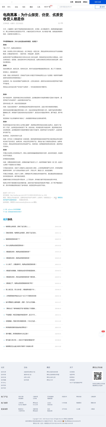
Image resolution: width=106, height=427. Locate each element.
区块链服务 (50, 396)
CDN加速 (64, 403)
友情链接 (72, 380)
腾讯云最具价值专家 (52, 372)
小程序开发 (21, 411)
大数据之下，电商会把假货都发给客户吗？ (19, 283)
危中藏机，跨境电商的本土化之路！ (17, 333)
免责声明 (72, 374)
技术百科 (3, 385)
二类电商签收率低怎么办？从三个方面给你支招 (21, 296)
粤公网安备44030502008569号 (72, 421)
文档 (71, 2)
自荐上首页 (27, 377)
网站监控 (35, 411)
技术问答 (3, 374)
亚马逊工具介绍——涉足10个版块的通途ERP (20, 340)
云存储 (35, 398)
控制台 (85, 2)
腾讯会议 (35, 403)
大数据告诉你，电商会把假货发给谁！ (18, 258)
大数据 (93, 409)
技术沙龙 (3, 377)
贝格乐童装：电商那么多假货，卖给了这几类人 (21, 233)
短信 (48, 409)
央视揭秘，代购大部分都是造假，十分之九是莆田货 (21, 321)
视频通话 (78, 403)
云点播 (78, 409)
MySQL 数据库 (22, 404)
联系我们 (72, 377)
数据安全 (20, 409)
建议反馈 (78, 2)
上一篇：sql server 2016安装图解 (12, 209)
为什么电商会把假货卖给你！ (15, 245)
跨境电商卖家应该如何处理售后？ (17, 327)
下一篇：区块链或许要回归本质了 (12, 212)
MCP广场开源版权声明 (76, 382)
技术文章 (3, 372)
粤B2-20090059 (58, 421)
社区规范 (72, 372)
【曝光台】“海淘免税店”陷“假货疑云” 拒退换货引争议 (21, 308)
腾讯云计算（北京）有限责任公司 (42, 423)
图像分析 (93, 403)
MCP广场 (47, 7)
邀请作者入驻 (27, 374)
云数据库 (93, 396)
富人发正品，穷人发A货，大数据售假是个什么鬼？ (21, 289)
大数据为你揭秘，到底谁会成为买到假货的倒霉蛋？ (21, 270)
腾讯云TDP (50, 380)
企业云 (49, 403)
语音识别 (49, 404)
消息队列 (64, 396)
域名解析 (20, 398)
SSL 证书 (35, 404)
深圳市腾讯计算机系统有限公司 (34, 421)
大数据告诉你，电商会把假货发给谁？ (18, 252)
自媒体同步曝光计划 (29, 372)
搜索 (91, 7)
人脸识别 (20, 403)
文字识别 (64, 409)
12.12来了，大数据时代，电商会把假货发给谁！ (21, 264)
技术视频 (3, 380)
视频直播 (49, 398)
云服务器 (35, 396)
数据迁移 (49, 411)
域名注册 (20, 396)
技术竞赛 (26, 380)
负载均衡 (35, 409)
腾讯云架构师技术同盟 (53, 374)
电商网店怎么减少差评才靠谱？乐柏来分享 (19, 346)
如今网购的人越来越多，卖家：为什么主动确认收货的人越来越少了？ (21, 302)
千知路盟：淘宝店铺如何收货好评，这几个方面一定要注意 (21, 315)
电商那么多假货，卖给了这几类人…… (18, 226)
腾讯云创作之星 (51, 377)
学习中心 (3, 382)
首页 (3, 7)
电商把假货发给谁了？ (13, 239)
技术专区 (3, 388)
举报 (60, 23)
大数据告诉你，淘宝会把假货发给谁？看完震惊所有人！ (21, 277)
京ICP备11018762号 (67, 423)
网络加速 (78, 396)
